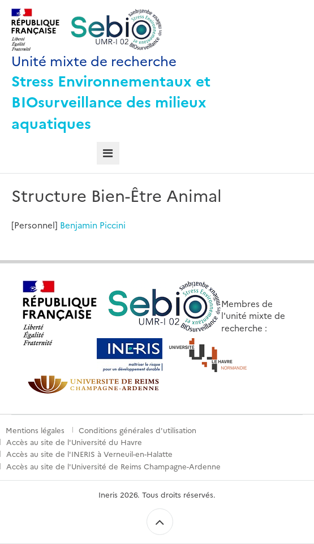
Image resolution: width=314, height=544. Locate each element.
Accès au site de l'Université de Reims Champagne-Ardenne (113, 466)
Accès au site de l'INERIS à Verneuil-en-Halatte (89, 453)
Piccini (113, 225)
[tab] (108, 153)
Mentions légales (35, 430)
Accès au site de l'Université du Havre (74, 442)
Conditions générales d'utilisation (137, 430)
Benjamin (78, 225)
